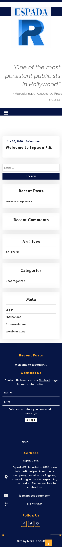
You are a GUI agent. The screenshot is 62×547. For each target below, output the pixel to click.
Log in (9, 310)
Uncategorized (15, 281)
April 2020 (12, 252)
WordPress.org (15, 331)
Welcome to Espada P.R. (29, 147)
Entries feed (13, 317)
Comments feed (16, 324)
